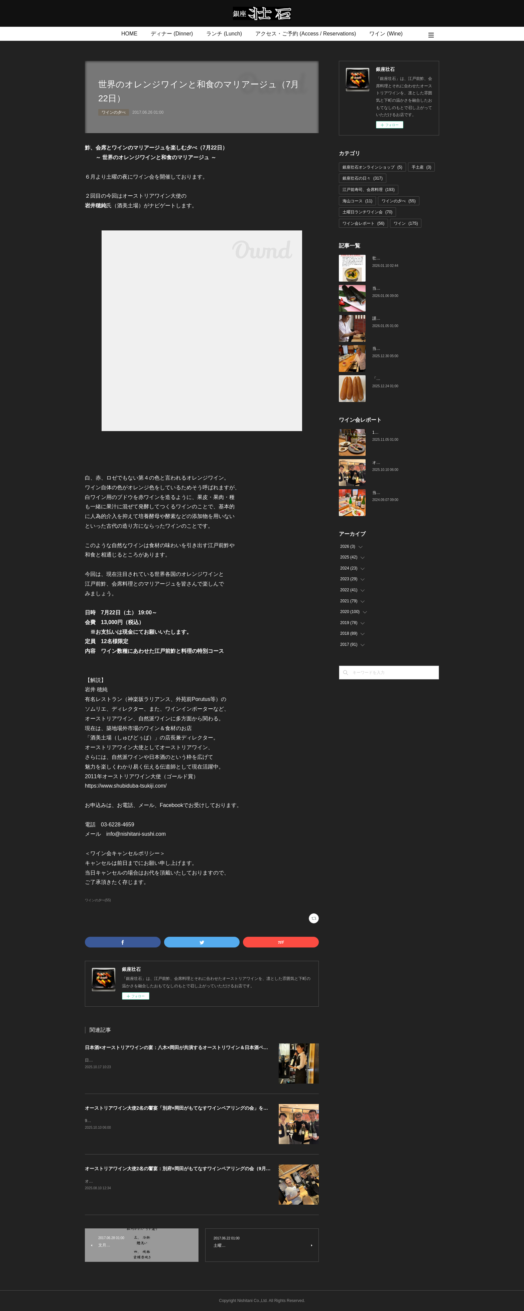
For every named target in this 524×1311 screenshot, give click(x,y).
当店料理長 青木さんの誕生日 (398, 348)
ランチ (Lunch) (224, 33)
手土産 (421, 167)
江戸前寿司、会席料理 (369, 189)
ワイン (406, 223)
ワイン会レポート (363, 223)
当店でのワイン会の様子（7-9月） (403, 492)
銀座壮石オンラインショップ (372, 167)
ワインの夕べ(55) (98, 900)
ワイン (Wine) (386, 33)
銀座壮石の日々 (363, 178)
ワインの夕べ (114, 112)
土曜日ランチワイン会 (367, 212)
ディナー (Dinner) (172, 33)
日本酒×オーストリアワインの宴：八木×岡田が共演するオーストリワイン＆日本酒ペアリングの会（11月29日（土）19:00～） (218, 1047)
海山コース (357, 201)
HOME (129, 33)
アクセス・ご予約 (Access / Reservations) (305, 33)
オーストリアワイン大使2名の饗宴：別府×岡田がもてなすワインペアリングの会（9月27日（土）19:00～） (198, 1168)
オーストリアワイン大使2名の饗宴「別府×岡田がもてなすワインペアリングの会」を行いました (186, 1108)
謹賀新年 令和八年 (390, 318)
